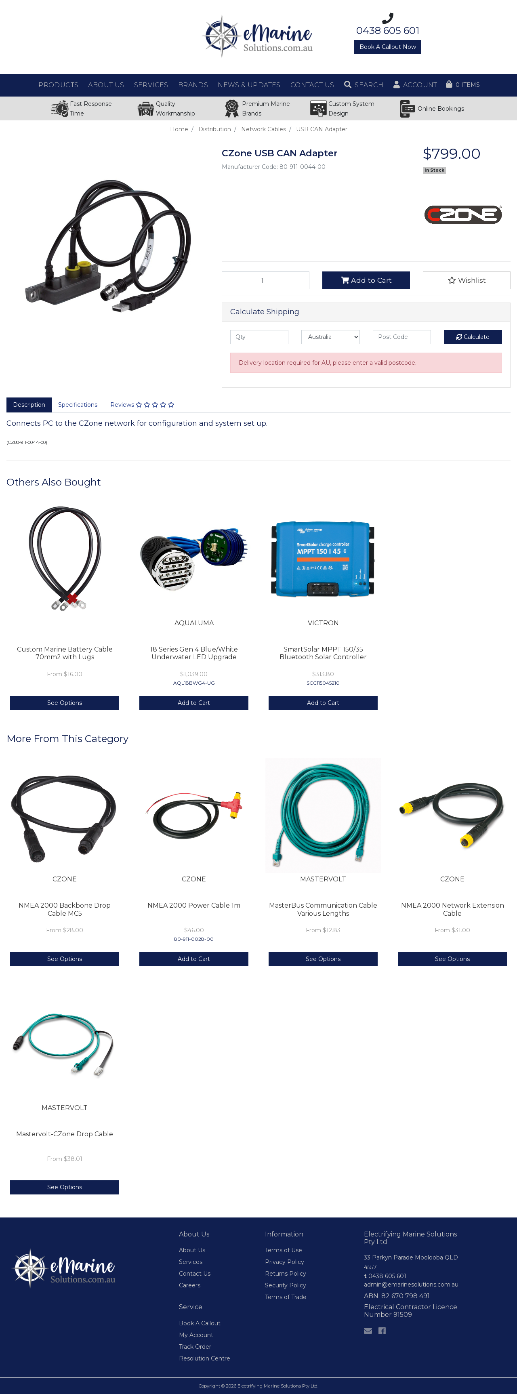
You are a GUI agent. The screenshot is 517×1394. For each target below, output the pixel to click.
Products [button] (58, 85)
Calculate (473, 337)
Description (29, 404)
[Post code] (402, 337)
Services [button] (151, 85)
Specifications (77, 404)
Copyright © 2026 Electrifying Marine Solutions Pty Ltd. (258, 1386)
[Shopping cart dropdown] (462, 85)
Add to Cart (366, 280)
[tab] (29, 405)
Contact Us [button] (312, 85)
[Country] (330, 337)
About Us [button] (106, 85)
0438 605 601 (385, 1276)
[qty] (259, 337)
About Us (192, 1250)
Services (190, 1262)
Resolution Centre (204, 1358)
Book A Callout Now (387, 46)
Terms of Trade (286, 1297)
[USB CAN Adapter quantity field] (265, 280)
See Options (64, 702)
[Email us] (368, 1331)
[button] (364, 85)
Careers (189, 1285)
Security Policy (285, 1285)
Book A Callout (200, 1323)
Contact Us (194, 1273)
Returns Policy (285, 1273)
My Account (196, 1335)
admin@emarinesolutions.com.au (411, 1284)
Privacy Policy (284, 1262)
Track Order (195, 1346)
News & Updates (249, 85)
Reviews (142, 404)
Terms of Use (283, 1250)
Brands (193, 85)
